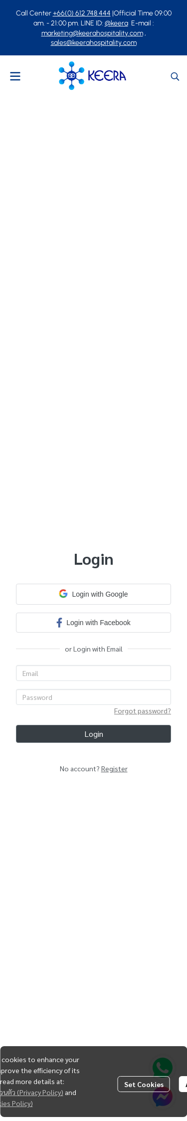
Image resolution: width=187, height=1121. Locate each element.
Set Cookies (144, 1084)
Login (93, 733)
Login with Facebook (93, 622)
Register (114, 768)
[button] (175, 76)
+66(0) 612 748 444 (82, 13)
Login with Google (93, 593)
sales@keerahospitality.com (94, 42)
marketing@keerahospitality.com (92, 33)
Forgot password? (142, 710)
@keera (116, 23)
